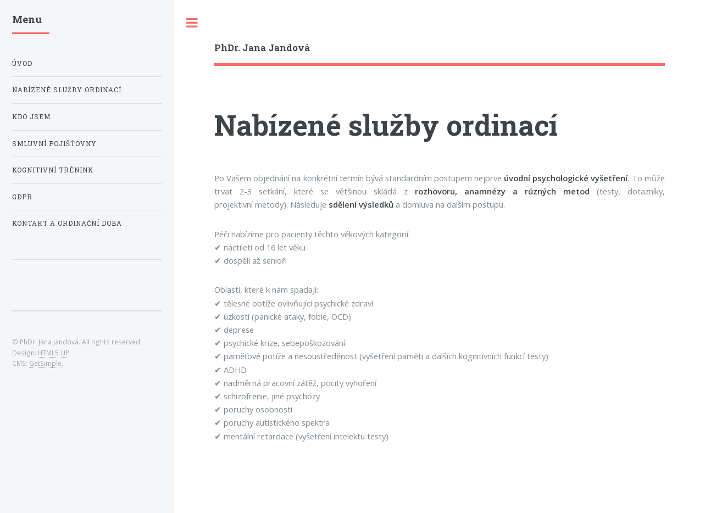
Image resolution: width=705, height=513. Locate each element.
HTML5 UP (53, 352)
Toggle (192, 23)
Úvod (22, 63)
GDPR (22, 197)
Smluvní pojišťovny (54, 144)
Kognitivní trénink (52, 170)
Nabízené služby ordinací (66, 90)
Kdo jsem (31, 117)
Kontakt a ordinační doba (67, 223)
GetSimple (45, 363)
